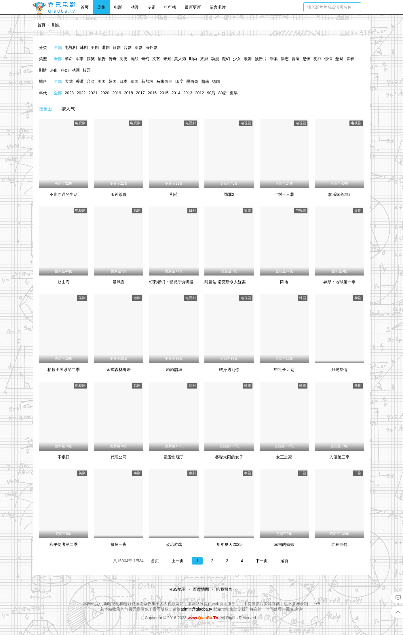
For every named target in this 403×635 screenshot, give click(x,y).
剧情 (43, 70)
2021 (92, 93)
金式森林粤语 (119, 369)
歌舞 (248, 58)
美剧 (95, 47)
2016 (152, 93)
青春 (350, 58)
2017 (140, 93)
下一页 (262, 561)
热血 (54, 70)
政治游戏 (174, 544)
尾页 (284, 561)
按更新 (46, 108)
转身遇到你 (229, 369)
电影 (118, 7)
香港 (80, 81)
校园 (87, 70)
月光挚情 (339, 369)
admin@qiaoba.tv (196, 609)
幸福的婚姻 (284, 544)
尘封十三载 (284, 194)
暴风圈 (119, 282)
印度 (179, 81)
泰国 (134, 81)
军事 (80, 58)
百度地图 (201, 589)
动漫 (135, 7)
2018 (128, 93)
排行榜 (170, 7)
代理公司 (119, 457)
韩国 (113, 81)
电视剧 (71, 47)
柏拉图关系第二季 (63, 369)
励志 (285, 58)
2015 (163, 93)
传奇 (113, 58)
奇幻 (145, 58)
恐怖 (307, 58)
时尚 (193, 58)
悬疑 (339, 58)
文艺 (156, 58)
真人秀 (180, 58)
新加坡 (147, 81)
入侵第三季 (339, 457)
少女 (237, 58)
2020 (104, 93)
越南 (205, 81)
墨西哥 (192, 81)
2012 (199, 93)
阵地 (284, 282)
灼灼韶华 (174, 369)
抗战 (134, 58)
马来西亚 (164, 81)
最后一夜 (119, 544)
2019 (116, 93)
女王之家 (284, 457)
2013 (187, 93)
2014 (175, 93)
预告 (102, 58)
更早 (234, 93)
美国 (102, 81)
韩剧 (84, 47)
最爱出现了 (174, 457)
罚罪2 (229, 194)
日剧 (117, 47)
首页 (85, 7)
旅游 (204, 58)
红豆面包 (339, 544)
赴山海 (64, 282)
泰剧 (138, 47)
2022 (81, 93)
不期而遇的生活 (64, 194)
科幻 (65, 70)
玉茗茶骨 (119, 194)
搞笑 (91, 58)
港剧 (106, 47)
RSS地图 (178, 589)
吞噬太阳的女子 (229, 457)
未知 (167, 58)
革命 (69, 58)
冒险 (296, 58)
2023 (69, 93)
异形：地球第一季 (339, 282)
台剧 (127, 47)
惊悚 (328, 58)
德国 (216, 81)
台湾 (91, 81)
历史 (123, 58)
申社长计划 (284, 369)
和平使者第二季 (64, 544)
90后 (211, 93)
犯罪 (317, 58)
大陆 (69, 81)
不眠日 (64, 457)
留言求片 (218, 7)
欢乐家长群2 (339, 194)
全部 (58, 47)
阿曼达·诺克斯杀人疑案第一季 (231, 282)
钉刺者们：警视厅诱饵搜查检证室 (179, 282)
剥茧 (174, 194)
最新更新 (193, 7)
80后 (222, 93)
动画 (76, 70)
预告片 (261, 58)
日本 (123, 81)
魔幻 (226, 58)
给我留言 (224, 589)
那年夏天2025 (229, 544)
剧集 (101, 7)
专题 (151, 7)
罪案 (274, 58)
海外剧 (151, 47)
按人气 (68, 108)
